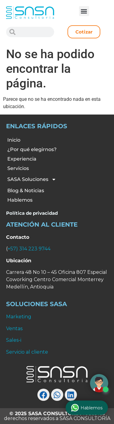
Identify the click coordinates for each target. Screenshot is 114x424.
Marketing (18, 317)
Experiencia (21, 159)
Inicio (13, 140)
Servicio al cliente (27, 352)
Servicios (18, 168)
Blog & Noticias (25, 190)
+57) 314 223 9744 (29, 249)
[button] (84, 11)
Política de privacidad (32, 213)
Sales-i (13, 340)
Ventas (14, 328)
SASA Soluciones (31, 179)
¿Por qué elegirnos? (32, 149)
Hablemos (20, 200)
